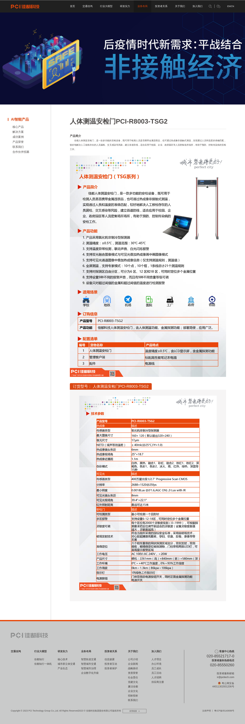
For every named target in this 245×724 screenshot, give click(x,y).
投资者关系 (161, 6)
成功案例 (18, 136)
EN (228, 6)
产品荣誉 (18, 141)
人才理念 (156, 659)
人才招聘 (156, 677)
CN (232, 6)
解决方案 (18, 131)
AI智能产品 (20, 119)
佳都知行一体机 (43, 664)
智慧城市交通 (88, 664)
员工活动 (156, 673)
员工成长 (156, 668)
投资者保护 (111, 668)
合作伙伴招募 (20, 151)
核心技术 (63, 659)
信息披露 (110, 659)
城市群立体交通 (66, 664)
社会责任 (133, 677)
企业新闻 (133, 664)
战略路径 (133, 668)
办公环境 (156, 664)
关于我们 (180, 6)
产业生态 (63, 668)
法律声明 (206, 710)
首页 (72, 6)
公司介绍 (133, 659)
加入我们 (197, 6)
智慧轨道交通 (88, 659)
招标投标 (133, 695)
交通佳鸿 (87, 6)
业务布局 (143, 6)
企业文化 (133, 691)
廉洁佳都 (133, 686)
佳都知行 (39, 659)
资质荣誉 (133, 673)
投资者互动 (111, 664)
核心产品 (18, 126)
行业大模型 (106, 6)
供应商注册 (157, 682)
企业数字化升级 (90, 673)
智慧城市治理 (88, 668)
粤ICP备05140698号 (224, 710)
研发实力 (125, 6)
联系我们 (18, 146)
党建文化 (133, 682)
